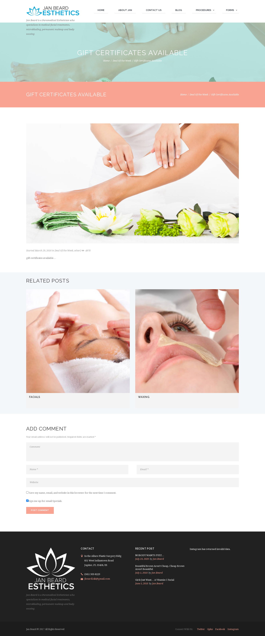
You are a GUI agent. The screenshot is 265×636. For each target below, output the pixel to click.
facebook (220, 629)
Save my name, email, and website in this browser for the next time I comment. (72, 492)
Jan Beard (158, 559)
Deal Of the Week (122, 60)
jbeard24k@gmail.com (97, 578)
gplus (210, 629)
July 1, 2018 (141, 572)
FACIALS (34, 397)
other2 (77, 250)
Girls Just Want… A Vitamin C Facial (154, 579)
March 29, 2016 (43, 250)
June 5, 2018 (141, 583)
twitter (201, 629)
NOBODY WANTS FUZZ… (149, 555)
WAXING (143, 397)
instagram (233, 629)
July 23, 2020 (142, 559)
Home (106, 60)
